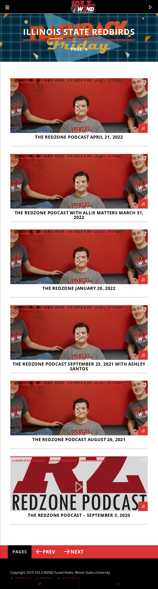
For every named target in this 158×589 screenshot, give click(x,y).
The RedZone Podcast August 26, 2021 (79, 439)
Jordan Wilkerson (63, 460)
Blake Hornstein (52, 82)
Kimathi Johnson (93, 460)
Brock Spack (21, 385)
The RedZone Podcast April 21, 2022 (79, 137)
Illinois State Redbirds (81, 158)
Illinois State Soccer (89, 309)
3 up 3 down (20, 233)
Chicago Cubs (90, 82)
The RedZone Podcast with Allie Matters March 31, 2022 (79, 215)
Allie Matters (22, 158)
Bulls (72, 82)
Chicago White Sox (70, 385)
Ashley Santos (22, 309)
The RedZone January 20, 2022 (79, 288)
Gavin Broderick (48, 158)
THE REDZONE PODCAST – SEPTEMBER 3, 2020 (79, 515)
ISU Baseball (110, 158)
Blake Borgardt (24, 82)
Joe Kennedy (117, 309)
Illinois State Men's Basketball (56, 233)
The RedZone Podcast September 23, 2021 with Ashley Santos (79, 366)
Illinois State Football (105, 385)
